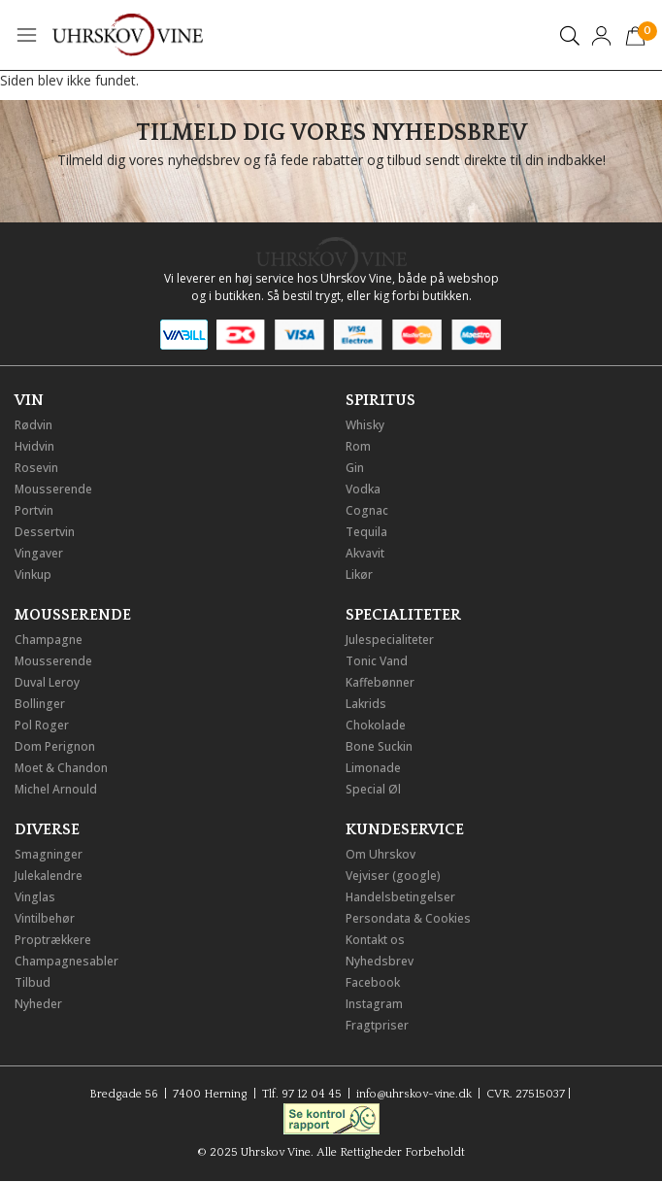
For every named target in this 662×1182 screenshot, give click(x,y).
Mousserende (53, 489)
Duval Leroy (47, 682)
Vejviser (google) (393, 875)
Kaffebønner (380, 682)
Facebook (373, 982)
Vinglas (35, 897)
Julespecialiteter (390, 639)
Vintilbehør (45, 918)
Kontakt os (375, 939)
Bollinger (40, 703)
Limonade (373, 768)
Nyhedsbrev (380, 961)
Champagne (49, 639)
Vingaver (39, 553)
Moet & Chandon (61, 768)
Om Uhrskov (380, 854)
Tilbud (32, 982)
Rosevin (36, 467)
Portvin (34, 510)
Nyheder (38, 1004)
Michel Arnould (56, 789)
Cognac (367, 510)
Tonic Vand (377, 661)
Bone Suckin (379, 746)
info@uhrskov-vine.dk (414, 1094)
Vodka (363, 489)
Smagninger (49, 854)
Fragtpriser (377, 1025)
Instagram (374, 1004)
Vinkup (33, 574)
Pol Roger (42, 725)
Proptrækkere (53, 939)
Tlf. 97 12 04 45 (302, 1094)
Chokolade (376, 725)
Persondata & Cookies (408, 918)
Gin (355, 467)
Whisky (365, 425)
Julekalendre (49, 875)
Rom (358, 446)
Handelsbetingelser (400, 897)
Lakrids (366, 703)
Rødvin (33, 425)
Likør (359, 574)
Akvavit (365, 553)
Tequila (366, 531)
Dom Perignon (55, 746)
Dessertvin (45, 531)
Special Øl (373, 789)
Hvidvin (34, 446)
